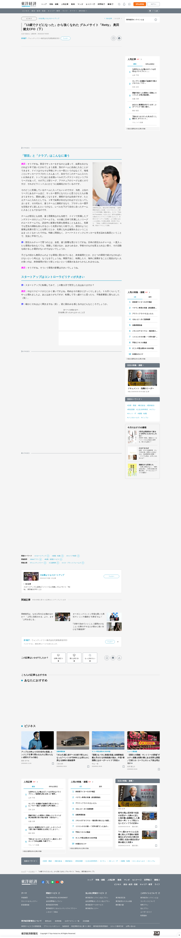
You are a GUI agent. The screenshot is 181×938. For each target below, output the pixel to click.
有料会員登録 (140, 4)
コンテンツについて (147, 901)
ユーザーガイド (146, 912)
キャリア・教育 (54, 11)
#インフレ (145, 417)
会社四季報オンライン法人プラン (97, 901)
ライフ (65, 11)
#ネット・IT (131, 413)
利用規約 (143, 915)
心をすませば (144, 448)
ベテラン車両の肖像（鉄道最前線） (144, 308)
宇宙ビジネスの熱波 (139, 342)
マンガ (80, 4)
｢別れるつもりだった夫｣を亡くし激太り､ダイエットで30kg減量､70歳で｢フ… (45, 840)
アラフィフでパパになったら (142, 314)
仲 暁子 (24, 38)
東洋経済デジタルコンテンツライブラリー (61, 908)
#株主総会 (141, 405)
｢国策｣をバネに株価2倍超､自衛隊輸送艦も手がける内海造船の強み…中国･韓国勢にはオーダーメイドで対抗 (108, 757)
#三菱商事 (52, 563)
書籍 (109, 4)
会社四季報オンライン (54, 901)
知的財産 (65, 926)
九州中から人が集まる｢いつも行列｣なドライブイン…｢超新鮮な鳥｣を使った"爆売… (44, 793)
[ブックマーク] (113, 38)
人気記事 (64, 4)
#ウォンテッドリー (36, 563)
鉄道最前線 (25, 905)
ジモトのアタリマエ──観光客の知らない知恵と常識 (144, 331)
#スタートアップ (40, 556)
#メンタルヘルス (133, 417)
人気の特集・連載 (136, 292)
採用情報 (58, 921)
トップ (44, 4)
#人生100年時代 (142, 409)
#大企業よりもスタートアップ (49, 18)
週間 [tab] (149, 297)
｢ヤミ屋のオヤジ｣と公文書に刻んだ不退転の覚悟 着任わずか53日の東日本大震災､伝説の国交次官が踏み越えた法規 (129, 837)
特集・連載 (54, 4)
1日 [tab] (135, 297)
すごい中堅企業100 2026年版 (143, 348)
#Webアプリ (34, 559)
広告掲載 (86, 921)
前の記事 (109, 18)
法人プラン (144, 908)
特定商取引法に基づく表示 (81, 926)
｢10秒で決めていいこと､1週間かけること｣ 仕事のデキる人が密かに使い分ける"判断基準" (88, 626)
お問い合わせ (131, 926)
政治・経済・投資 (39, 11)
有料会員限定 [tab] (149, 64)
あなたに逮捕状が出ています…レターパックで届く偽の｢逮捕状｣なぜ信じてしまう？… (44, 828)
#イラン (152, 409)
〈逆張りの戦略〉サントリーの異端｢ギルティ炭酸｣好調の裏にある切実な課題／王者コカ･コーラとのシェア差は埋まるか (143, 759)
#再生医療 (131, 409)
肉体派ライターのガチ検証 (142, 302)
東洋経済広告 (120, 898)
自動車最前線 (137, 325)
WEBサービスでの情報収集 (31, 926)
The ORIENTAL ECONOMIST (57, 898)
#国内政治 (150, 405)
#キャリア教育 (71, 556)
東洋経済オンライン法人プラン (96, 898)
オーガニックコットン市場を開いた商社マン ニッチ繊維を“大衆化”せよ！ (88, 615)
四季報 (100, 4)
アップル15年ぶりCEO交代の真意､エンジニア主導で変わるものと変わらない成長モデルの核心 (37, 754)
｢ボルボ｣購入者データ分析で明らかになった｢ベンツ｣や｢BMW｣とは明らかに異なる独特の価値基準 (73, 757)
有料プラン (144, 905)
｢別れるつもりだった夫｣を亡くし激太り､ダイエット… (144, 117)
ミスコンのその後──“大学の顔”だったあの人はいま (144, 337)
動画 (73, 4)
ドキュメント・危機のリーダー (141, 388)
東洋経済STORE (52, 905)
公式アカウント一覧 (72, 921)
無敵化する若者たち (146, 465)
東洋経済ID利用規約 (100, 926)
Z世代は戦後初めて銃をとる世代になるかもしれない (148, 434)
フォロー (65, 38)
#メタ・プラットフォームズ (71, 563)
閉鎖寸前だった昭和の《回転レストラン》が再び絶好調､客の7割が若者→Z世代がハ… (44, 816)
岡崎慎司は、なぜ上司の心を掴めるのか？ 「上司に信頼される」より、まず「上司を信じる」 (37, 616)
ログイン (153, 4)
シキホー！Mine (52, 912)
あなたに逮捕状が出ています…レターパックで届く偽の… (144, 106)
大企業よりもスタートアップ (52, 575)
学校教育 (24, 898)
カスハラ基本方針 (116, 926)
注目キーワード (133, 399)
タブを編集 (154, 11)
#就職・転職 (56, 556)
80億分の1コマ (137, 354)
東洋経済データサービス (94, 905)
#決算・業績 (131, 405)
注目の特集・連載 (134, 365)
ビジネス (25, 11)
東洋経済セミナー (91, 908)
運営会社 (48, 921)
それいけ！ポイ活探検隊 (141, 319)
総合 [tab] (134, 64)
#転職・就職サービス (52, 559)
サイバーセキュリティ (29, 901)
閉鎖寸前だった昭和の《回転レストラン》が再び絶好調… (144, 94)
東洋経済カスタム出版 (124, 901)
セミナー (89, 4)
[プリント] (119, 38)
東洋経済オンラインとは (135, 19)
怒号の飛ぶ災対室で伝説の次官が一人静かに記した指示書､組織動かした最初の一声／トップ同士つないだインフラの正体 (129, 818)
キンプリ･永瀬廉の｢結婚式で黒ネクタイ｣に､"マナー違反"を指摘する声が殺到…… (43, 805)
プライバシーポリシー (52, 926)
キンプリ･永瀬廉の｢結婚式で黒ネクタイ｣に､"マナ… (144, 82)
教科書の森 (120, 905)
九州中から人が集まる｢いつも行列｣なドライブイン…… (144, 70)
